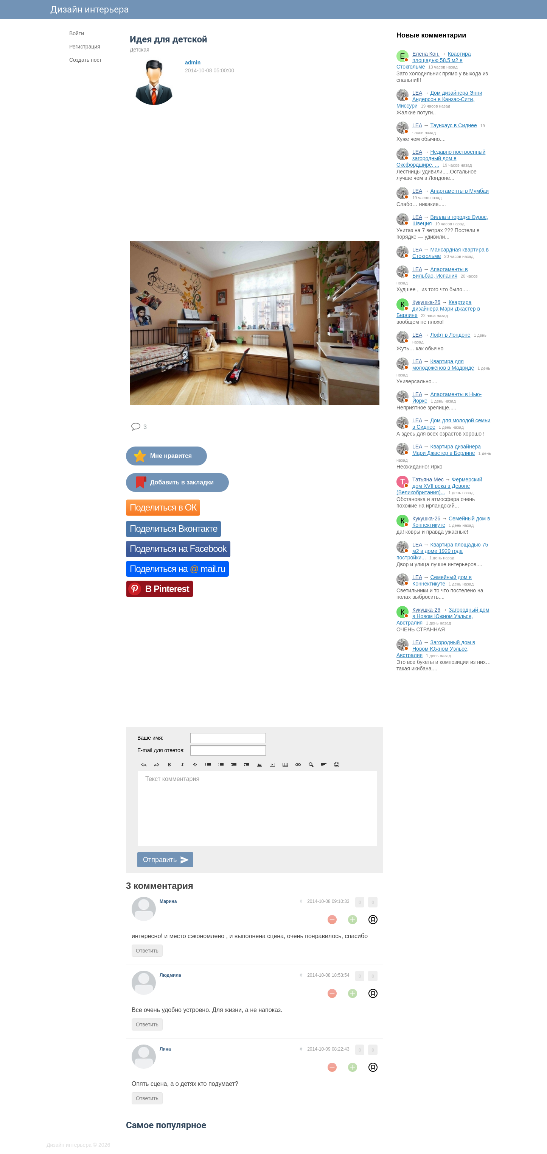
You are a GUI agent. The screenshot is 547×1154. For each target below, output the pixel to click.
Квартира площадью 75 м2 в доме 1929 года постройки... (442, 551)
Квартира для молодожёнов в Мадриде (443, 364)
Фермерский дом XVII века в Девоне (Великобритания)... (439, 485)
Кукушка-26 (426, 302)
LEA (417, 93)
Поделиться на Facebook (178, 548)
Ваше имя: (150, 738)
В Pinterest (167, 589)
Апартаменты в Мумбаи (459, 191)
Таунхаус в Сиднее (453, 125)
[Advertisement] (443, 802)
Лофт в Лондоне (450, 335)
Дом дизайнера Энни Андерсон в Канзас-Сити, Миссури (439, 99)
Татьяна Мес (428, 479)
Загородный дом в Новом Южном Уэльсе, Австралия (442, 616)
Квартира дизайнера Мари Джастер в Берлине (438, 308)
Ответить (147, 951)
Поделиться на (177, 569)
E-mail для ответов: (161, 750)
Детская (139, 50)
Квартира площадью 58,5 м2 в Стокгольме (433, 60)
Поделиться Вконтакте (173, 528)
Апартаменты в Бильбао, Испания (440, 272)
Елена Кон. (426, 54)
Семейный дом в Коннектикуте (442, 580)
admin (192, 62)
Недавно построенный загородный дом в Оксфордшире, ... (440, 158)
